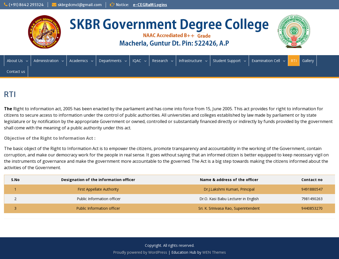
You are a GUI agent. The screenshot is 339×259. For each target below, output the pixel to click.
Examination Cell (266, 60)
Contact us (16, 71)
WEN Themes (214, 252)
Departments (110, 60)
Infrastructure (190, 60)
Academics (78, 60)
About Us (15, 60)
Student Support (227, 60)
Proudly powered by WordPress (140, 252)
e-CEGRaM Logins (150, 4)
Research (160, 60)
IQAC (136, 60)
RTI (294, 60)
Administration (46, 60)
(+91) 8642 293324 (26, 4)
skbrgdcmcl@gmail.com (80, 4)
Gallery (308, 60)
